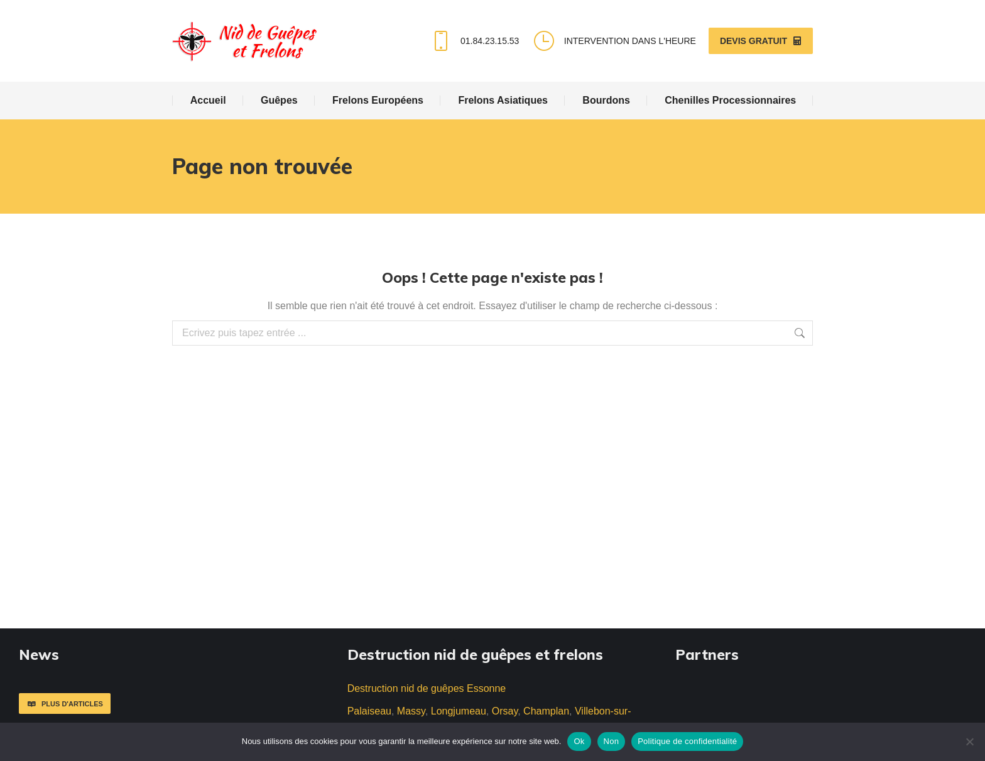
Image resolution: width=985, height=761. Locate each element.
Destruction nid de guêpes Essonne (426, 688)
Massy (411, 711)
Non (611, 741)
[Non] (969, 741)
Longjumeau (458, 711)
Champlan (546, 711)
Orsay (505, 711)
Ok (579, 741)
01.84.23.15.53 (474, 41)
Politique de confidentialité (687, 741)
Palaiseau (369, 711)
